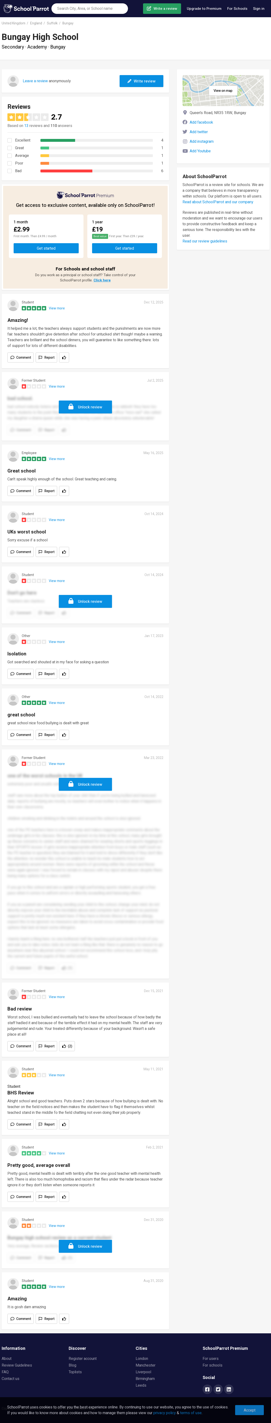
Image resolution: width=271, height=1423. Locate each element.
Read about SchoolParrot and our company (218, 202)
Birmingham (145, 1379)
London (142, 1359)
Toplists (75, 1372)
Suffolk (52, 23)
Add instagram (202, 141)
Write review (141, 81)
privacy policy (164, 1413)
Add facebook (201, 122)
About (6, 1359)
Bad (18, 171)
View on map (223, 90)
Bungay (67, 23)
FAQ (5, 1372)
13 (26, 126)
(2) (70, 1046)
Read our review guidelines (205, 241)
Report (49, 357)
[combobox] (89, 8)
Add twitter (199, 132)
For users (211, 1359)
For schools (212, 1365)
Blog (72, 1365)
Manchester (145, 1365)
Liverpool (143, 1372)
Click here (102, 280)
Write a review (165, 8)
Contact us (10, 1379)
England (36, 23)
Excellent (22, 140)
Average (22, 156)
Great (19, 148)
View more (57, 308)
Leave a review (35, 81)
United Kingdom (13, 23)
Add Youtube (200, 151)
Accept (249, 1410)
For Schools (237, 8)
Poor (19, 163)
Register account (83, 1359)
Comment (23, 357)
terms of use (191, 1413)
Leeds (141, 1385)
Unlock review (90, 407)
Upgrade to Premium (204, 8)
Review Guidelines (17, 1365)
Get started (46, 248)
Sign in (259, 8)
